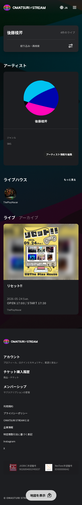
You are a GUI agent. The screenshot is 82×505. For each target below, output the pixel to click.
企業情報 (8, 427)
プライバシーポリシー (15, 413)
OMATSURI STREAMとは (16, 420)
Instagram (9, 441)
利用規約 (8, 406)
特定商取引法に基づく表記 (17, 434)
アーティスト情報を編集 (59, 154)
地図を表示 (37, 495)
